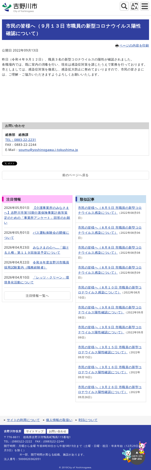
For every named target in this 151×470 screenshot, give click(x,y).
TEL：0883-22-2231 (20, 140)
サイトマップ (35, 431)
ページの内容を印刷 (132, 45)
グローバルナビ (144, 6)
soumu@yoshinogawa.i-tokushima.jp (48, 150)
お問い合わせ (57, 431)
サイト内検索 (124, 6)
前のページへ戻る (75, 175)
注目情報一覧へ (37, 295)
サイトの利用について (23, 420)
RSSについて (88, 420)
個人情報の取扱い (59, 420)
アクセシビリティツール (134, 6)
